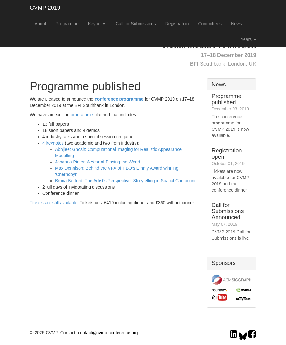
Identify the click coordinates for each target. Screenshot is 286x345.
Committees (210, 23)
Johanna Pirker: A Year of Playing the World (97, 161)
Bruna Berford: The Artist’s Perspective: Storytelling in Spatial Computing (126, 180)
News (236, 23)
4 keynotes (53, 142)
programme (82, 114)
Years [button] (248, 39)
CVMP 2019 (45, 8)
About (40, 23)
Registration (177, 23)
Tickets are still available (53, 202)
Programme (67, 23)
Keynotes (97, 23)
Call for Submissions (136, 23)
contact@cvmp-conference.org (108, 332)
